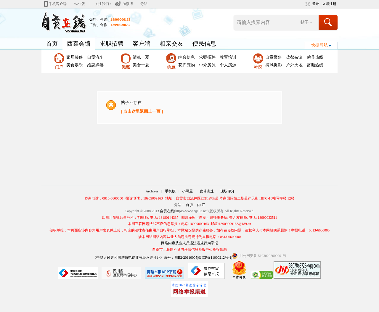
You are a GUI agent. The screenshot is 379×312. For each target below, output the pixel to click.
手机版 (170, 191)
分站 (143, 4)
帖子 (305, 22)
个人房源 (228, 65)
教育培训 (228, 57)
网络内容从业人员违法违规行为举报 (189, 243)
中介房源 (207, 65)
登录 (315, 4)
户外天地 (294, 65)
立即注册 (329, 4)
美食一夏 (141, 65)
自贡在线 (167, 211)
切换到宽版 (306, 4)
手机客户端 (58, 4)
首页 (52, 43)
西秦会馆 (79, 43)
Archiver (152, 191)
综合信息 (186, 57)
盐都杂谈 (294, 57)
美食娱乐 (74, 65)
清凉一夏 (141, 57)
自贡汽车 (95, 57)
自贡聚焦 (273, 57)
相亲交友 (171, 43)
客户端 (141, 43)
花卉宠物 (186, 65)
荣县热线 (315, 57)
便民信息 (204, 43)
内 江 (201, 205)
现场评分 (227, 191)
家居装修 (74, 57)
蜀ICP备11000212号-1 (214, 257)
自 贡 (190, 205)
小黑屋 (187, 191)
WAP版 (79, 4)
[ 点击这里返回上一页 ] (142, 111)
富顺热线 (315, 65)
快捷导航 (319, 45)
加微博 (127, 4)
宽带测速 (207, 191)
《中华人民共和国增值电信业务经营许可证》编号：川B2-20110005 (145, 257)
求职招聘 (111, 43)
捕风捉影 (273, 65)
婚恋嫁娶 (95, 65)
